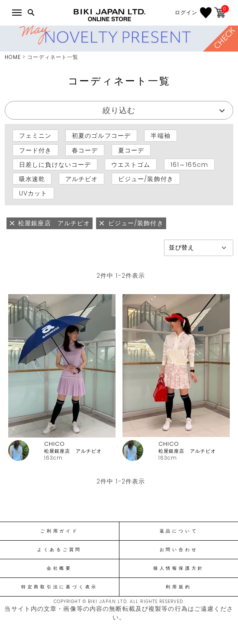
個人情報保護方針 (178, 568)
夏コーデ (131, 150)
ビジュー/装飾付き (146, 179)
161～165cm (189, 164)
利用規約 (178, 587)
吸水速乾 (32, 179)
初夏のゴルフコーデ (101, 135)
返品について (179, 531)
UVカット (33, 193)
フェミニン (35, 135)
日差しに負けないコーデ (55, 164)
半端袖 (160, 135)
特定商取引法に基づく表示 (59, 587)
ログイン (186, 12)
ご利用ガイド (59, 531)
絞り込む (119, 110)
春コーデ (85, 150)
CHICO (54, 444)
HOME (13, 57)
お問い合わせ (179, 550)
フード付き (35, 150)
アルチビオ (81, 179)
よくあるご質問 (59, 550)
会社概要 (59, 568)
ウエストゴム (131, 164)
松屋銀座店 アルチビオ (73, 451)
